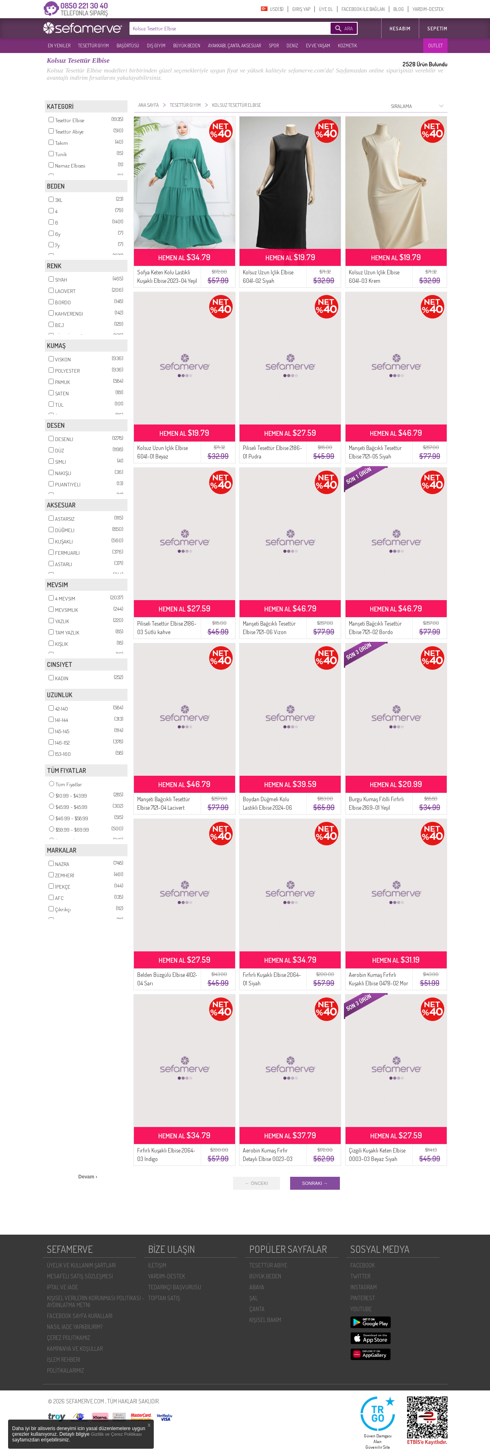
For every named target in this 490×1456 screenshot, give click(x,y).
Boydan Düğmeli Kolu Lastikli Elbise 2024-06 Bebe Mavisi (267, 807)
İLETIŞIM (157, 1265)
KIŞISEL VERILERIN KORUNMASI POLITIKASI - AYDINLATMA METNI (95, 1301)
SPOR (274, 45)
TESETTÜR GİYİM (93, 45)
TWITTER (360, 1276)
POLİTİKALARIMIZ (65, 1370)
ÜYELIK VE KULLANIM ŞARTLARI (81, 1265)
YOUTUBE (361, 1308)
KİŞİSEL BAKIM (265, 1319)
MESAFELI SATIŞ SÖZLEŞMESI (80, 1276)
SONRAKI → (315, 1183)
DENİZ (292, 45)
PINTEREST (362, 1298)
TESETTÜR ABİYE (268, 1265)
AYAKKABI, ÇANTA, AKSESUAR (234, 45)
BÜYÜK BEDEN (186, 45)
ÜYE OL (326, 9)
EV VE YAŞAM (318, 45)
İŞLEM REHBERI (63, 1359)
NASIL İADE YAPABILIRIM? (74, 1326)
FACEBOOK (362, 1265)
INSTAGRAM (363, 1287)
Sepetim (437, 28)
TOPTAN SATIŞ (164, 1298)
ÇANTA (257, 1308)
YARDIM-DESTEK (427, 9)
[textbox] (217, 28)
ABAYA (256, 1287)
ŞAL (253, 1298)
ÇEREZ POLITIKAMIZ (68, 1337)
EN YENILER (59, 45)
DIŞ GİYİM (156, 45)
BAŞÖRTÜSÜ (128, 45)
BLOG (398, 9)
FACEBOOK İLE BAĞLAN (363, 9)
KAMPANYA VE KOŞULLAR (75, 1348)
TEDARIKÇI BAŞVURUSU (174, 1287)
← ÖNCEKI (256, 1183)
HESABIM (400, 28)
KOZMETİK (347, 45)
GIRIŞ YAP (301, 9)
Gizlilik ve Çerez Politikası (116, 1434)
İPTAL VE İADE (62, 1287)
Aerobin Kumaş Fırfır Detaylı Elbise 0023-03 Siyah (268, 1159)
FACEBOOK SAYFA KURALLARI (79, 1315)
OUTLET (435, 45)
